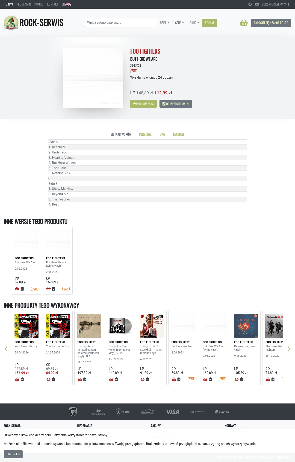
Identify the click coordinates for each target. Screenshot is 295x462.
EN (66, 4)
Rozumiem (13, 454)
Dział (163, 22)
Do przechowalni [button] (175, 103)
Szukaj (209, 22)
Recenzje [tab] (178, 134)
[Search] (120, 23)
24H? (193, 22)
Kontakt (52, 4)
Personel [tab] (145, 134)
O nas (9, 4)
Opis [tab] (162, 134)
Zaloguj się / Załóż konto (271, 22)
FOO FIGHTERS (24, 258)
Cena (178, 22)
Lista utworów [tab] (121, 134)
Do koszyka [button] (143, 103)
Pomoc (38, 4)
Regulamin (24, 4)
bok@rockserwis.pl (272, 4)
